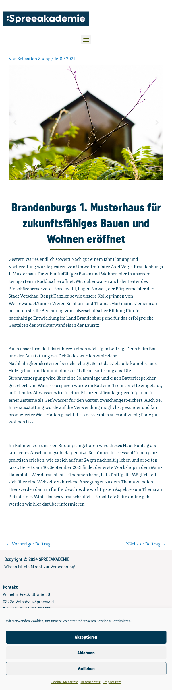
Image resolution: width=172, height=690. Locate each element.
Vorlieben (86, 668)
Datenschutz (91, 682)
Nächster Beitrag (146, 544)
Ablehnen (86, 653)
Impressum (112, 682)
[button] (86, 39)
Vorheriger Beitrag (28, 544)
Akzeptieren (86, 637)
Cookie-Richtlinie (64, 682)
